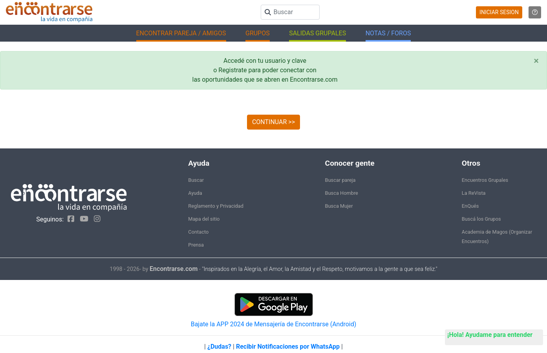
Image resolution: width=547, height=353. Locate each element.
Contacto (198, 232)
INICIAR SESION (499, 12)
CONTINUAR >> (273, 122)
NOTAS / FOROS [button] (388, 33)
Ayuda (195, 193)
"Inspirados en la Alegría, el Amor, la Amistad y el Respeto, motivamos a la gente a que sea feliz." (319, 269)
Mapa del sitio (204, 219)
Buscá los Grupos (481, 219)
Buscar (196, 180)
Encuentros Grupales (485, 180)
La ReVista (474, 193)
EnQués (470, 206)
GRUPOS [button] (257, 33)
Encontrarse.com (174, 269)
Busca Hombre (341, 193)
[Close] (536, 60)
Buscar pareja (340, 180)
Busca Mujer (339, 206)
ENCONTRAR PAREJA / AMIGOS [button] (181, 33)
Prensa (196, 245)
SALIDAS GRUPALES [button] (317, 33)
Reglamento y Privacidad (215, 206)
